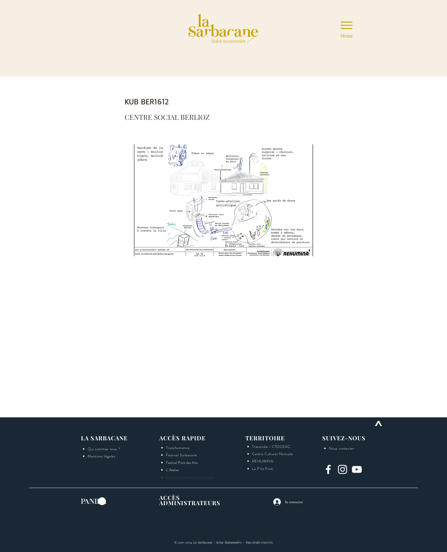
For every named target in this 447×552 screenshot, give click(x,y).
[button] (441, 232)
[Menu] (346, 28)
